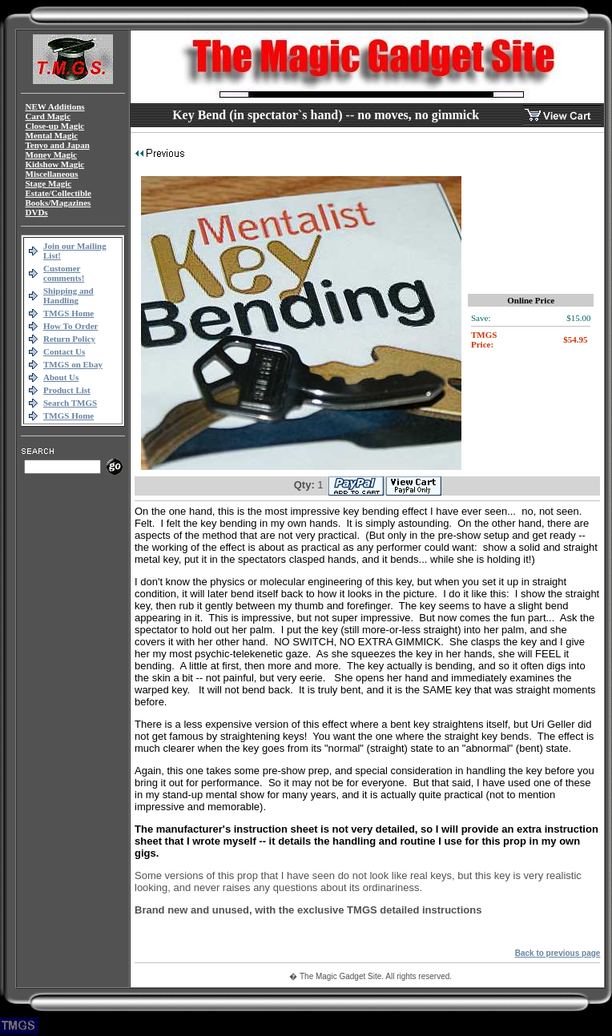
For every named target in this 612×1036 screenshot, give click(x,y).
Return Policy (69, 338)
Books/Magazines (58, 202)
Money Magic (51, 154)
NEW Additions (55, 106)
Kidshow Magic (55, 164)
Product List (67, 390)
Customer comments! (63, 273)
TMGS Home (68, 313)
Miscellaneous (52, 174)
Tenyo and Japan (58, 145)
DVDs (37, 212)
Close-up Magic (55, 126)
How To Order (70, 326)
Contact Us (64, 351)
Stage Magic (49, 183)
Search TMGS (70, 403)
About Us (61, 377)
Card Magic (48, 116)
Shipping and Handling (68, 295)
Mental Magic (52, 135)
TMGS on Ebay (73, 364)
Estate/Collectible (58, 193)
